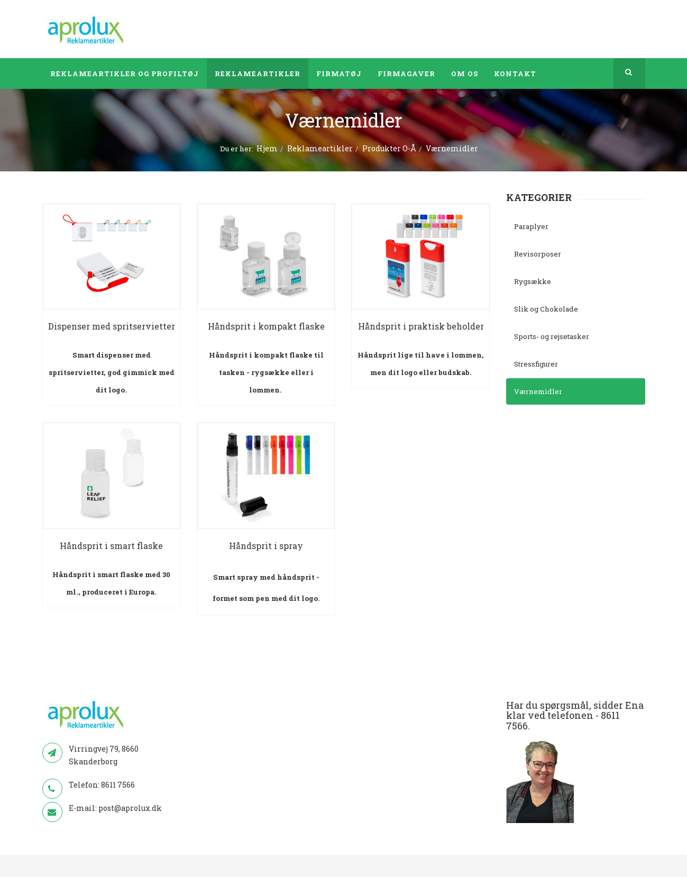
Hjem (267, 148)
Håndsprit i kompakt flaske (266, 326)
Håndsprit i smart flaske (111, 545)
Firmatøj (339, 73)
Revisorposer (537, 254)
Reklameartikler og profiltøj (124, 73)
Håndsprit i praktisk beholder (421, 326)
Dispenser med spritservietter (111, 326)
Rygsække (532, 281)
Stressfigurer (536, 364)
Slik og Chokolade (546, 309)
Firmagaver (406, 73)
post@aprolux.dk (130, 808)
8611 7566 (118, 785)
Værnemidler (538, 391)
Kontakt (515, 73)
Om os (464, 73)
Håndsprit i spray (266, 545)
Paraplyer (531, 226)
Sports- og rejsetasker (551, 336)
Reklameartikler (257, 73)
